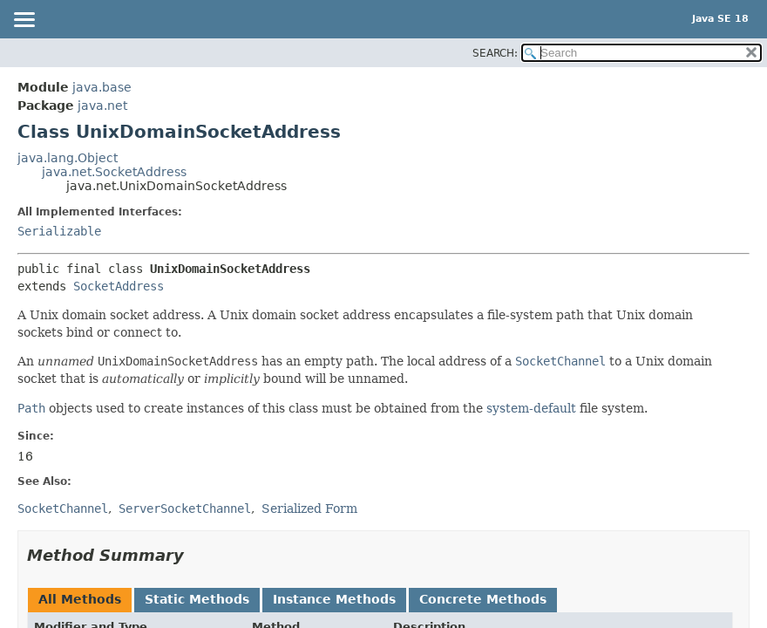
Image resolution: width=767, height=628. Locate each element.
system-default (531, 408)
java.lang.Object (67, 158)
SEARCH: (495, 53)
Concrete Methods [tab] (482, 599)
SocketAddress (118, 286)
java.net (102, 106)
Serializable (59, 231)
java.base (102, 87)
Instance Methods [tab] (334, 599)
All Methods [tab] (79, 599)
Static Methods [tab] (197, 599)
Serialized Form (309, 508)
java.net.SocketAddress (114, 172)
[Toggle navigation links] (23, 21)
